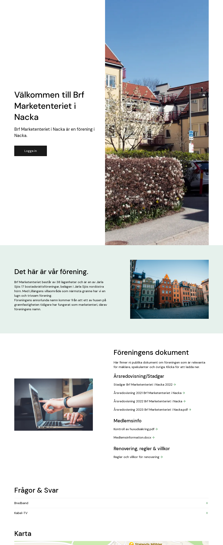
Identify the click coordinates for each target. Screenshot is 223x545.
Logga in (30, 151)
